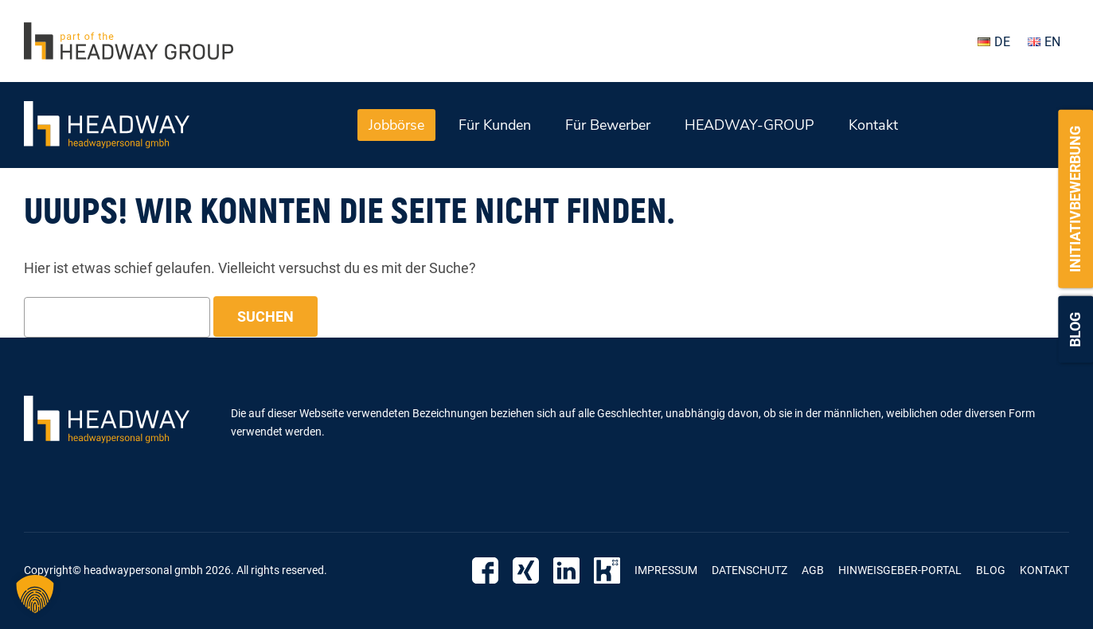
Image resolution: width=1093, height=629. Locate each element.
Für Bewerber (607, 125)
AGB (813, 570)
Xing (526, 570)
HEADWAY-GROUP (749, 125)
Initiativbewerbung (1075, 199)
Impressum (665, 570)
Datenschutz (749, 570)
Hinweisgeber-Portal (900, 570)
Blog (1075, 329)
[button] (35, 594)
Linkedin (566, 570)
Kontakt (873, 125)
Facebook (485, 570)
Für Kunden (495, 125)
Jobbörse (396, 125)
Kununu (607, 570)
